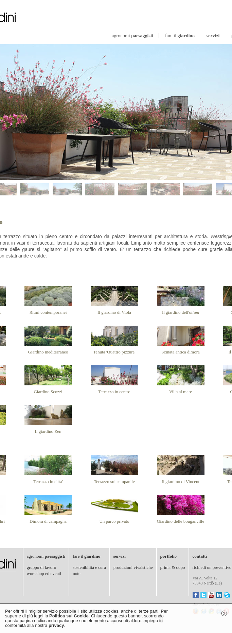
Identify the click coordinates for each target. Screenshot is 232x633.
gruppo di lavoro (41, 567)
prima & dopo (172, 567)
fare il (180, 35)
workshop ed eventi (44, 573)
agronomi (133, 35)
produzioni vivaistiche (133, 567)
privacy (56, 625)
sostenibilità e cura (89, 567)
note (76, 573)
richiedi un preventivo (212, 567)
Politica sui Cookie (69, 615)
